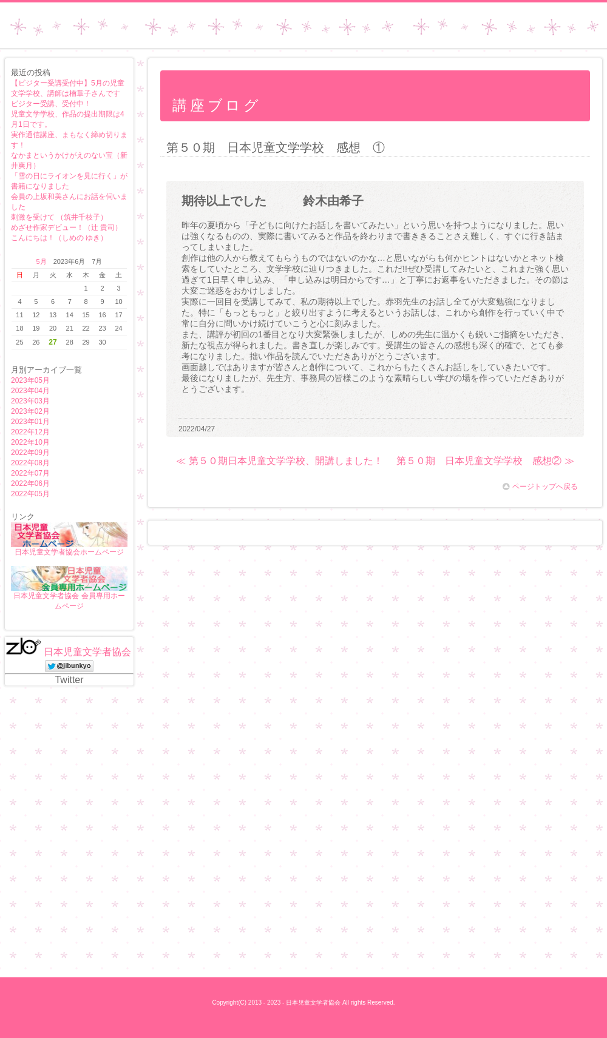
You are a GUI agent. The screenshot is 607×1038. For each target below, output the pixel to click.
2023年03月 (30, 401)
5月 (41, 261)
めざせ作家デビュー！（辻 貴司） (66, 227)
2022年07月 (30, 473)
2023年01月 (30, 421)
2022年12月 (30, 432)
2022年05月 (30, 494)
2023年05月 (30, 380)
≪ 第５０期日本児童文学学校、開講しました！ (279, 461)
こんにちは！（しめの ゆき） (59, 238)
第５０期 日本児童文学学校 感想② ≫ (485, 461)
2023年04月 (30, 390)
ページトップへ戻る (540, 486)
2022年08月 (30, 463)
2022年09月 (30, 452)
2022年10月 (30, 442)
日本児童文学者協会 (87, 652)
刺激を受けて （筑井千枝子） (59, 217)
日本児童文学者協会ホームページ (69, 552)
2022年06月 (30, 483)
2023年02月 (30, 411)
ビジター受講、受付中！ (51, 103)
